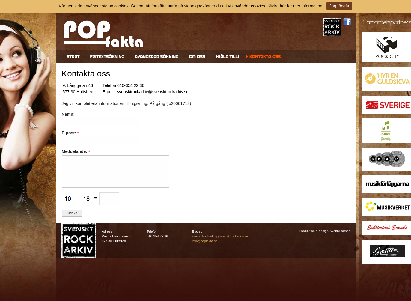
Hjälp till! (227, 56)
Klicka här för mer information (294, 6)
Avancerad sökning (156, 56)
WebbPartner (340, 231)
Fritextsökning (107, 56)
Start (73, 56)
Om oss (197, 56)
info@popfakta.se (205, 241)
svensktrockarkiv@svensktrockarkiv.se (220, 236)
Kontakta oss (265, 56)
